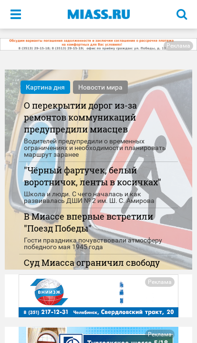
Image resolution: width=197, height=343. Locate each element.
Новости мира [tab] (100, 87)
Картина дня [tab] (45, 87)
